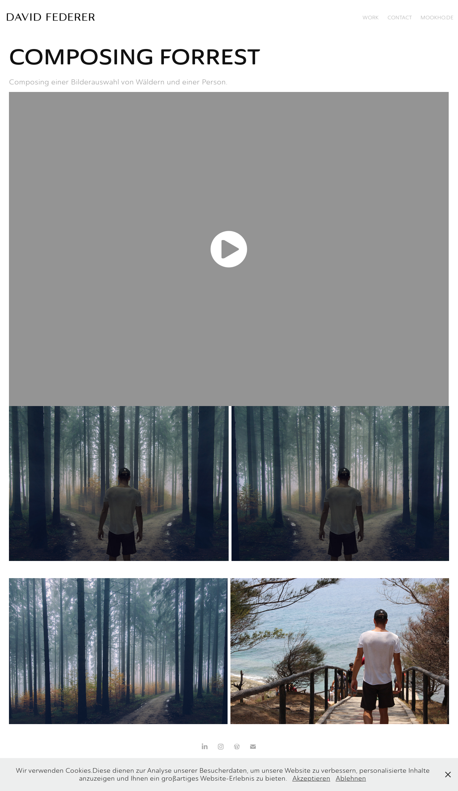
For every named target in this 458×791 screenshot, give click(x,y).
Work (370, 18)
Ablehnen (351, 778)
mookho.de (436, 18)
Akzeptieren (311, 778)
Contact (400, 18)
